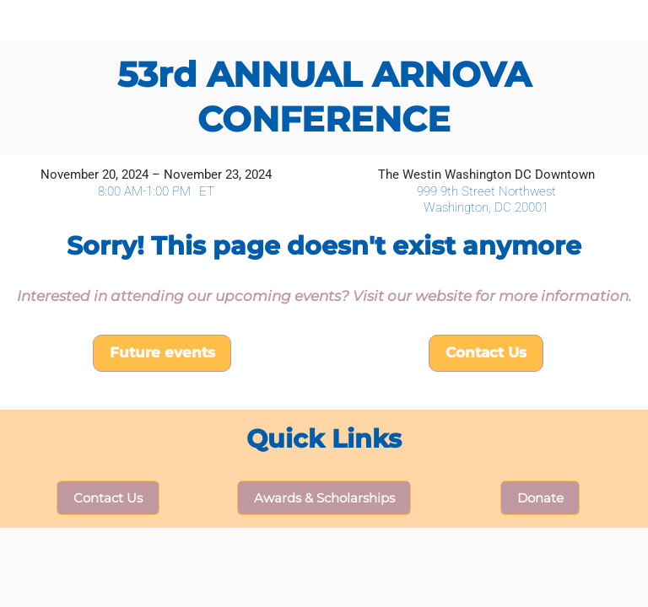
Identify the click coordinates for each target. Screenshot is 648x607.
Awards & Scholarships (324, 498)
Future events (162, 352)
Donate (540, 498)
